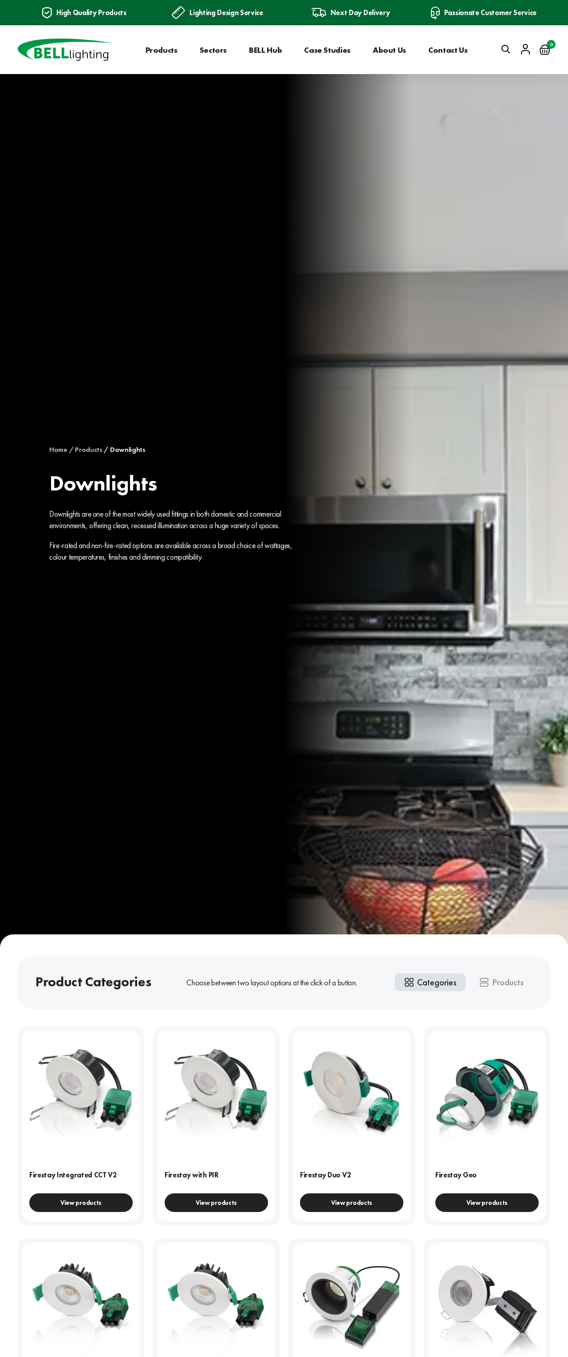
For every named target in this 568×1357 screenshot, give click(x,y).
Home (58, 449)
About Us (389, 50)
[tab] (430, 982)
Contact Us (447, 50)
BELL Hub (265, 50)
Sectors (213, 50)
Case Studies (327, 50)
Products (162, 50)
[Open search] (506, 49)
